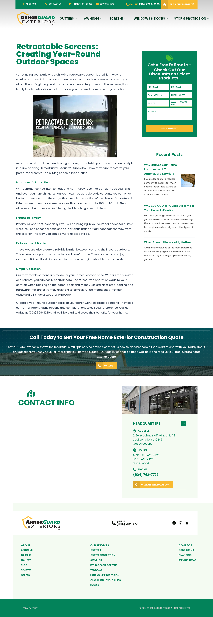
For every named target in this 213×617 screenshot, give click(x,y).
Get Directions (142, 444)
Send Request (169, 128)
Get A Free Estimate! (177, 4)
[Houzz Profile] (187, 523)
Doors (94, 585)
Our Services (99, 545)
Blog (24, 565)
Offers (25, 575)
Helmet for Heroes (80, 4)
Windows (96, 570)
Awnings (91, 18)
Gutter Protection (102, 555)
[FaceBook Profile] (174, 523)
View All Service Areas (151, 484)
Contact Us (53, 4)
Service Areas (105, 4)
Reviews (26, 570)
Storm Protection (190, 18)
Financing (185, 555)
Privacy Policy (30, 608)
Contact (185, 545)
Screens (117, 18)
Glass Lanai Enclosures (105, 580)
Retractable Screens (103, 565)
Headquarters (159, 423)
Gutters (67, 18)
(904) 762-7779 (145, 474)
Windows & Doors (149, 18)
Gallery (26, 560)
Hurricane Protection (104, 575)
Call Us (104, 365)
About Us (29, 4)
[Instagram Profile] (180, 523)
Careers (26, 555)
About (25, 545)
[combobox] (181, 103)
